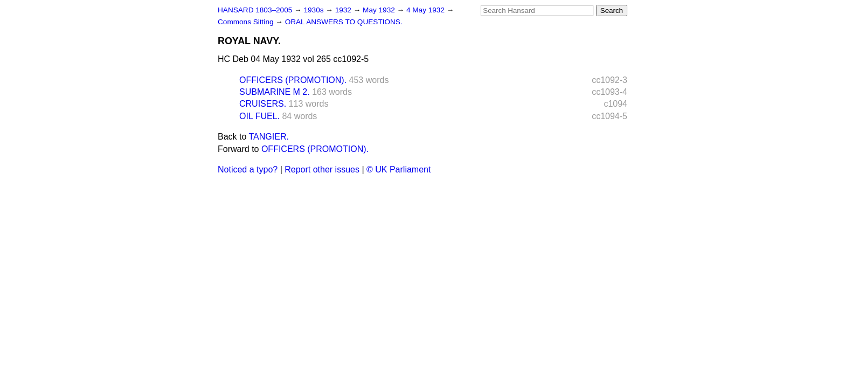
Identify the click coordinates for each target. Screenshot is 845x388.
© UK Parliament (398, 169)
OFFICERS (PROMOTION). (293, 80)
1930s (314, 10)
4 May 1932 (426, 10)
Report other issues (322, 169)
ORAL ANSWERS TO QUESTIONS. (344, 22)
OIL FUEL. (259, 116)
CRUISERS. (262, 103)
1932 (344, 10)
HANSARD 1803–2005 (255, 10)
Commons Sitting (246, 22)
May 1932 (380, 10)
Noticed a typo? (248, 169)
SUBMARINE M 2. (274, 91)
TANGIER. (269, 136)
